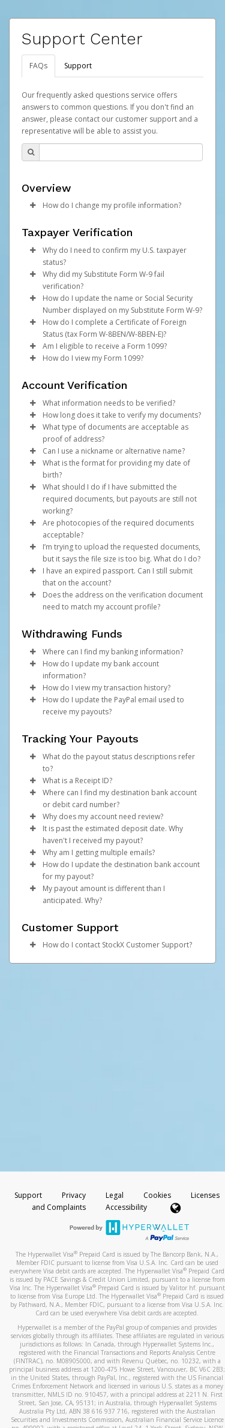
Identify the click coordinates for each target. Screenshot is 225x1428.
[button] (32, 205)
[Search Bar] (121, 152)
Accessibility (126, 1207)
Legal (115, 1195)
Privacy (74, 1195)
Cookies (157, 1195)
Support (78, 66)
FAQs (38, 66)
